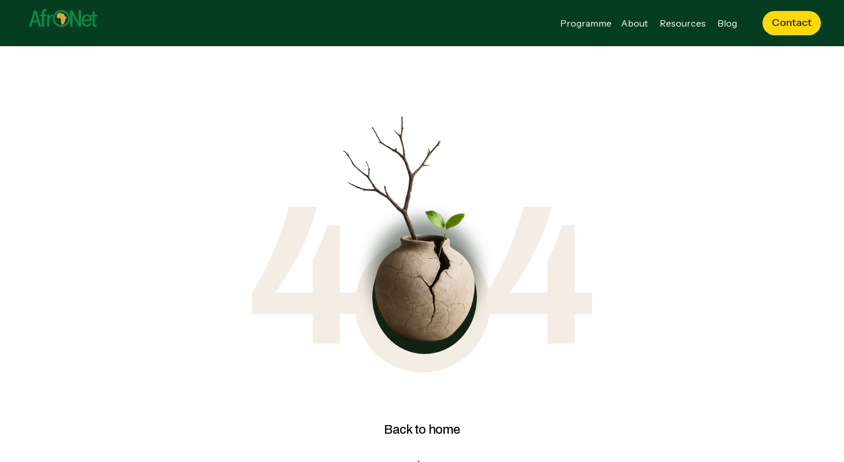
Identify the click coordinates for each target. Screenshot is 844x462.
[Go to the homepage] (63, 23)
